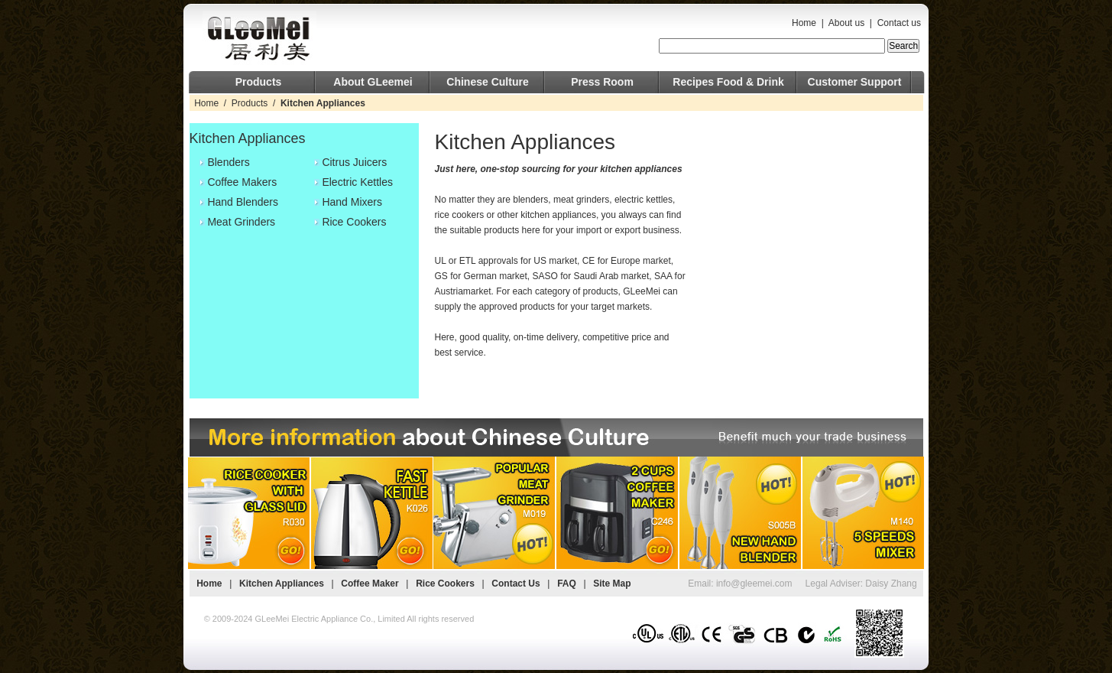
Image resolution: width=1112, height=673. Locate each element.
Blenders (228, 162)
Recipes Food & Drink (728, 82)
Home (804, 23)
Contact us (899, 23)
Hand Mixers (352, 202)
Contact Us (515, 583)
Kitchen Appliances (281, 583)
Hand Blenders (242, 202)
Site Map (612, 583)
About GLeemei (372, 82)
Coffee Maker (369, 583)
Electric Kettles (357, 182)
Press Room (602, 82)
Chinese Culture (487, 82)
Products (258, 82)
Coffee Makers (242, 182)
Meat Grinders (241, 222)
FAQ (566, 583)
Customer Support (855, 82)
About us (846, 23)
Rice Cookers (354, 222)
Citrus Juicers (354, 162)
